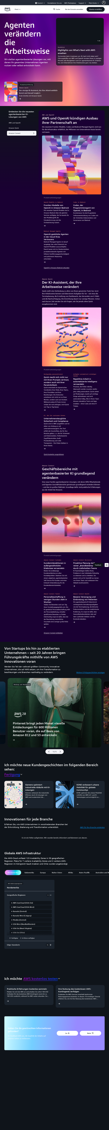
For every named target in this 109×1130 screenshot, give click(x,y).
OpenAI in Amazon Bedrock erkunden (56, 268)
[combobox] (13, 774)
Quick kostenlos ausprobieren (54, 454)
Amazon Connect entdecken (53, 633)
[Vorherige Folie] (47, 751)
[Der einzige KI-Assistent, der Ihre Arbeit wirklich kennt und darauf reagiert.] (33, 92)
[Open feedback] (107, 565)
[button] (96, 9)
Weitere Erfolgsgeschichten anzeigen (90, 672)
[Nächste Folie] (61, 751)
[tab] (13, 872)
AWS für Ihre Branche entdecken (92, 827)
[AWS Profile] (104, 2)
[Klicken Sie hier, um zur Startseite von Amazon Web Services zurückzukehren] (7, 10)
